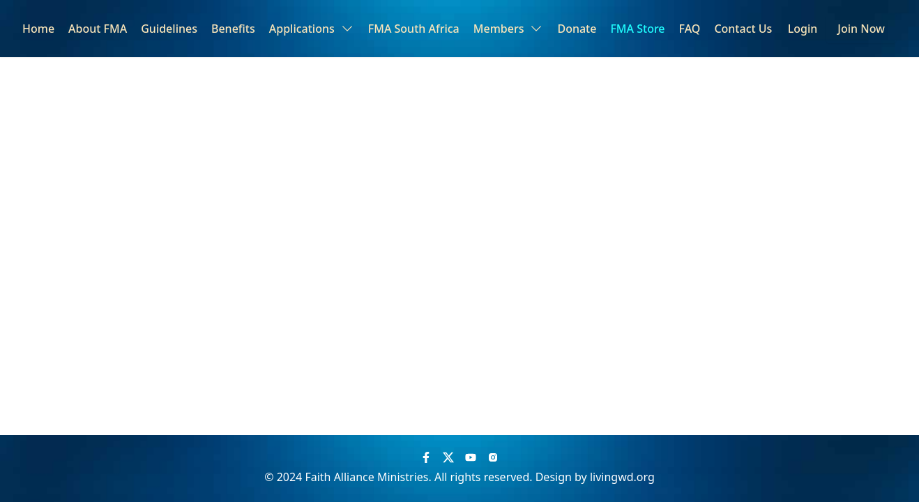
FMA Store (637, 28)
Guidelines (169, 28)
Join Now (861, 28)
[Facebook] (426, 457)
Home (38, 28)
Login (803, 28)
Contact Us (743, 28)
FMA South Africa (414, 28)
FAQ (690, 28)
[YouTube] (470, 457)
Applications (311, 28)
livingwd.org (622, 477)
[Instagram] (493, 457)
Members (508, 28)
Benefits (233, 28)
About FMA (97, 28)
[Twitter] (448, 457)
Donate (576, 28)
